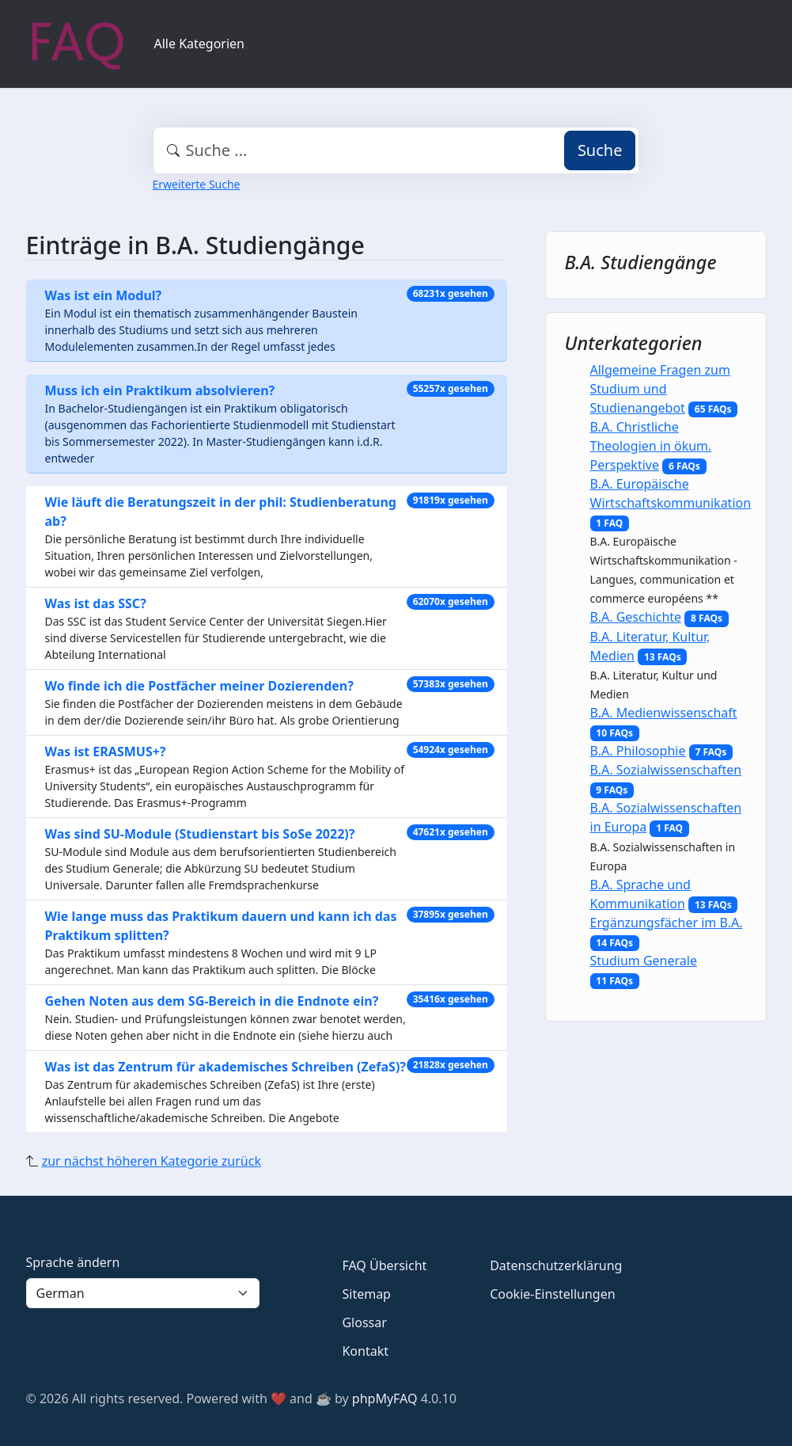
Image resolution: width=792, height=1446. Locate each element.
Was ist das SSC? (95, 603)
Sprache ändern (73, 1262)
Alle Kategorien (199, 43)
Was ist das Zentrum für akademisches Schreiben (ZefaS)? (225, 1066)
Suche (600, 150)
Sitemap (366, 1294)
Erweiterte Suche (197, 184)
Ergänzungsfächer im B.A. (666, 922)
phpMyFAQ (385, 1398)
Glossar (364, 1322)
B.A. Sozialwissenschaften (666, 769)
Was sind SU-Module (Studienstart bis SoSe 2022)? (200, 834)
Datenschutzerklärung (556, 1265)
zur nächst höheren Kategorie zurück (151, 1161)
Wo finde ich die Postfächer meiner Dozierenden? (199, 685)
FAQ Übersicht (384, 1265)
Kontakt (365, 1351)
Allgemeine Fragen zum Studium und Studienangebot (660, 389)
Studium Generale (643, 960)
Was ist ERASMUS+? (105, 751)
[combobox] (396, 150)
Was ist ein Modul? (103, 295)
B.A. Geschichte (636, 617)
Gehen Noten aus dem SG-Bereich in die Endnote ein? (212, 1001)
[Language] (143, 1293)
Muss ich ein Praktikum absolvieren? (160, 390)
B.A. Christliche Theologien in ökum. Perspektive (651, 446)
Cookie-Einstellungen (552, 1294)
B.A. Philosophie (638, 750)
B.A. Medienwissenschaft (663, 712)
